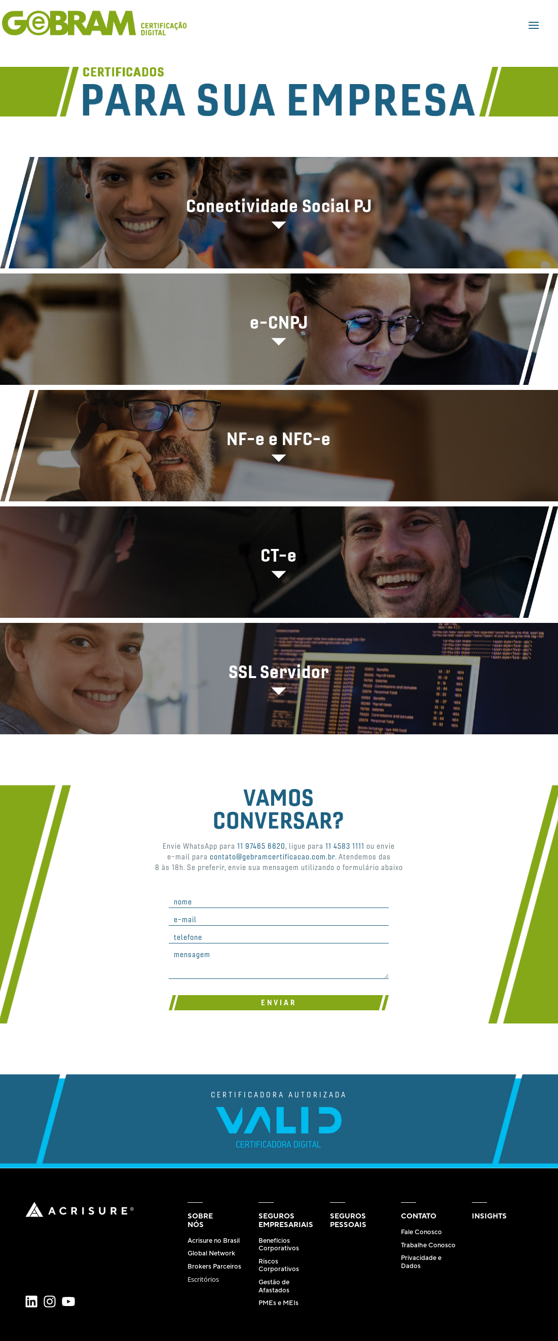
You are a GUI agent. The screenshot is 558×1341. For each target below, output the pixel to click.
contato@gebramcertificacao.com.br (272, 856)
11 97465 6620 (261, 846)
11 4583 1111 (344, 846)
